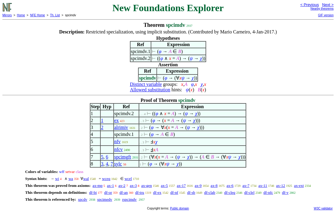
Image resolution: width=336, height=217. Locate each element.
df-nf (174, 192)
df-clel (249, 192)
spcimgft (122, 156)
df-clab (209, 192)
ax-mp (97, 185)
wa (70, 178)
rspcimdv (129, 199)
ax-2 (121, 185)
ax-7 (246, 185)
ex (116, 120)
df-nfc (268, 192)
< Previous (309, 4)
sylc (118, 163)
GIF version (326, 15)
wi (57, 178)
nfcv (118, 149)
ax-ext (299, 185)
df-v (285, 192)
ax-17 (181, 185)
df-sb (191, 192)
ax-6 (230, 185)
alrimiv (121, 127)
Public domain (179, 208)
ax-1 (110, 185)
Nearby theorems (322, 8)
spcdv (82, 199)
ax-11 (262, 185)
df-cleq (229, 192)
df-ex (157, 192)
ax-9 (198, 185)
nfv (117, 141)
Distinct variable (146, 84)
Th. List (55, 15)
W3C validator (323, 208)
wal (86, 178)
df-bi (93, 192)
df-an (124, 192)
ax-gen (146, 185)
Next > (328, 4)
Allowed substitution (150, 89)
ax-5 (164, 185)
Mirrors (7, 15)
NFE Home (37, 15)
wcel (128, 178)
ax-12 (280, 185)
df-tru (139, 192)
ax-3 (133, 185)
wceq (106, 178)
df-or (108, 192)
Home (21, 15)
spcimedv (104, 199)
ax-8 (214, 185)
